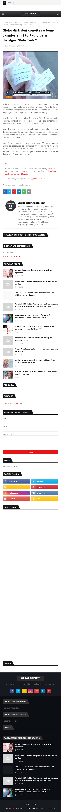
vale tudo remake (20, 22)
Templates (21, 808)
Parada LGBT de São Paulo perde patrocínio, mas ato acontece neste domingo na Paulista (36, 305)
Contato (34, 804)
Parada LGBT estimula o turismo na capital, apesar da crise (34, 338)
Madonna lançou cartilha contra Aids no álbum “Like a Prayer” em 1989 (36, 361)
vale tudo (11, 185)
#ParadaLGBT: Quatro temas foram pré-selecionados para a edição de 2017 (32, 316)
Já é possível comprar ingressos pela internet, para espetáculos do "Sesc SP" (35, 327)
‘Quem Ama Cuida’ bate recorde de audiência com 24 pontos (36, 350)
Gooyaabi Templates (47, 808)
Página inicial (7, 22)
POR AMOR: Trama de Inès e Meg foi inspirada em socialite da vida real (36, 372)
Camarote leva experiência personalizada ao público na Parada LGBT (34, 293)
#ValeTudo (52, 171)
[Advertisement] (22, 552)
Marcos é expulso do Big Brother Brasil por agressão (34, 271)
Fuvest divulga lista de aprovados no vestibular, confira (36, 282)
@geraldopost (9, 46)
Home (26, 804)
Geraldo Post (13, 403)
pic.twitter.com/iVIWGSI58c (16, 174)
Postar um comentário (12, 256)
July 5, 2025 (37, 178)
